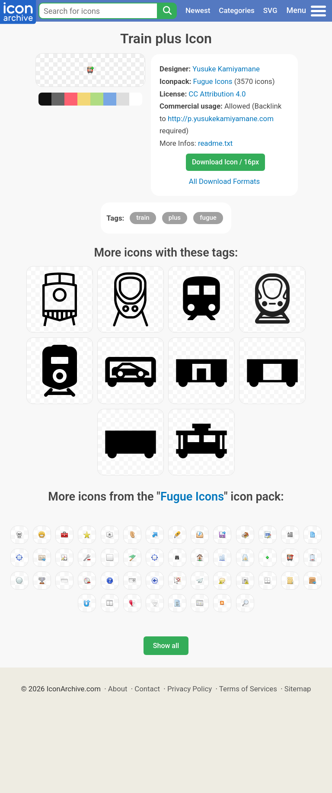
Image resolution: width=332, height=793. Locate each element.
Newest (197, 10)
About (118, 688)
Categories (237, 10)
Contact (147, 688)
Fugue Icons (213, 81)
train (142, 218)
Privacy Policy (189, 688)
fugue (208, 218)
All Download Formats (224, 181)
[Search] (167, 11)
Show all (166, 646)
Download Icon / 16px (225, 162)
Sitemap (297, 688)
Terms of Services (248, 688)
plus (175, 218)
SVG (270, 10)
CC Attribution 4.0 (217, 94)
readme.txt (215, 143)
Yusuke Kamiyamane (226, 68)
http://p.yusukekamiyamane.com (221, 118)
